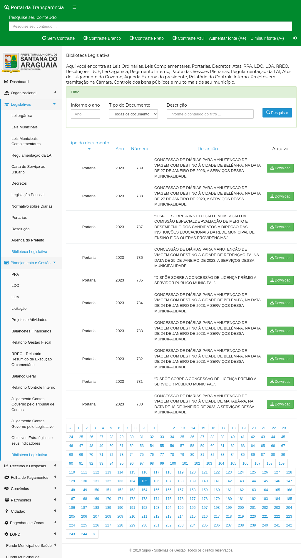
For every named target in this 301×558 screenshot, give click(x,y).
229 (132, 525)
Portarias (19, 217)
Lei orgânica (21, 115)
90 (71, 463)
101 (185, 463)
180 (229, 499)
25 (81, 437)
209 (120, 516)
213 (168, 516)
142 (229, 481)
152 (120, 490)
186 (72, 508)
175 (168, 499)
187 (84, 508)
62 (233, 446)
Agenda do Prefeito (27, 240)
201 (253, 508)
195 (180, 508)
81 (202, 455)
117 (156, 472)
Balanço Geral (23, 376)
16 (213, 428)
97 (142, 463)
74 (131, 455)
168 (84, 499)
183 (265, 499)
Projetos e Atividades (29, 319)
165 (277, 490)
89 (283, 455)
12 (173, 428)
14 (193, 428)
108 (269, 463)
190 (120, 508)
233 (180, 525)
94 (111, 463)
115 (132, 472)
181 (241, 499)
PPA (15, 274)
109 (282, 463)
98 (152, 463)
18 (233, 428)
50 (111, 446)
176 (180, 499)
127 (277, 472)
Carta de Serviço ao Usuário (28, 169)
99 (162, 463)
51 (121, 446)
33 (162, 437)
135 (144, 481)
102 (197, 463)
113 (108, 472)
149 (84, 490)
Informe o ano (85, 105)
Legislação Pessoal (27, 195)
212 (156, 516)
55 (162, 446)
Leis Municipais (24, 127)
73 (121, 455)
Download (280, 168)
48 (91, 446)
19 (243, 428)
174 (156, 499)
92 (91, 463)
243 (72, 534)
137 (168, 481)
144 (253, 481)
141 (217, 481)
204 (289, 508)
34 (172, 437)
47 (81, 446)
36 (192, 437)
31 (142, 437)
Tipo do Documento (129, 105)
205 (72, 516)
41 (243, 437)
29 (121, 437)
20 (253, 428)
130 (84, 481)
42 (253, 437)
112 (96, 472)
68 (71, 455)
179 (217, 499)
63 (243, 446)
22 (274, 428)
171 (120, 499)
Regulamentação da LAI (31, 155)
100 (173, 463)
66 (273, 446)
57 (182, 446)
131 (96, 481)
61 (222, 446)
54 (152, 446)
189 (108, 508)
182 (253, 499)
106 (245, 463)
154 (144, 490)
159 (205, 490)
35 (182, 437)
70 (91, 455)
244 (84, 534)
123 (229, 472)
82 (212, 455)
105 (233, 463)
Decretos (19, 183)
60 (212, 446)
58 (192, 446)
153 (132, 490)
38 (212, 437)
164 (265, 490)
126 (265, 472)
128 (289, 472)
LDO (15, 285)
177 (192, 499)
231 (156, 525)
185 (289, 499)
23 (284, 428)
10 (153, 428)
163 (253, 490)
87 (263, 455)
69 (81, 455)
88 (273, 455)
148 (72, 490)
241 (277, 525)
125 (253, 472)
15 (203, 428)
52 (131, 446)
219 (241, 516)
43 (263, 437)
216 (205, 516)
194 (168, 508)
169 (96, 499)
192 (144, 508)
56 (172, 446)
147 (289, 481)
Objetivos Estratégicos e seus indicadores (32, 441)
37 (202, 437)
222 (277, 516)
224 (72, 525)
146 (277, 481)
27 (101, 437)
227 (108, 525)
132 (108, 481)
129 (72, 481)
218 (229, 516)
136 (156, 481)
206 (84, 516)
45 (283, 437)
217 (217, 516)
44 (273, 437)
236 (217, 525)
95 (121, 463)
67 (283, 446)
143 (241, 481)
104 (221, 463)
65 (263, 446)
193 (156, 508)
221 (265, 516)
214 (180, 516)
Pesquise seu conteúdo (33, 17)
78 (172, 455)
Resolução (20, 229)
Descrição (177, 105)
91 (81, 463)
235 (205, 525)
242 (289, 525)
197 (205, 508)
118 (168, 472)
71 (101, 455)
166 (289, 490)
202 (265, 508)
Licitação (18, 308)
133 (120, 481)
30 (131, 437)
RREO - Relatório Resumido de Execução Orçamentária (31, 359)
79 (182, 455)
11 (163, 428)
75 (142, 455)
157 (180, 490)
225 (84, 525)
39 (222, 437)
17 (223, 428)
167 (72, 499)
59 (202, 446)
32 (152, 437)
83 (222, 455)
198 (217, 508)
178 (205, 499)
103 (209, 463)
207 (96, 516)
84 (233, 455)
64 (253, 446)
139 (192, 481)
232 (168, 525)
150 (96, 490)
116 (144, 472)
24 (71, 437)
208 (108, 516)
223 (289, 516)
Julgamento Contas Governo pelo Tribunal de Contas (32, 404)
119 (180, 472)
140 (205, 481)
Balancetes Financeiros (31, 331)
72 (111, 455)
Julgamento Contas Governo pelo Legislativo (32, 424)
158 (192, 490)
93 (101, 463)
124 (241, 472)
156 (168, 490)
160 (217, 490)
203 (277, 508)
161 (229, 490)
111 (84, 472)
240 (265, 525)
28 (111, 437)
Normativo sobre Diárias (31, 206)
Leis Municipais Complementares (26, 141)
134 (132, 481)
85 (243, 455)
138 (180, 481)
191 (132, 508)
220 (253, 516)
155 (156, 490)
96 (131, 463)
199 (229, 508)
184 (277, 499)
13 (183, 428)
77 (162, 455)
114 (120, 472)
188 (96, 508)
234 (192, 525)
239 (253, 525)
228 (120, 525)
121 (205, 472)
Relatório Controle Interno (33, 387)
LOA (15, 297)
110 (72, 472)
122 (217, 472)
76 (152, 455)
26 (91, 437)
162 (241, 490)
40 (233, 437)
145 (265, 481)
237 (229, 525)
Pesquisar (277, 112)
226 (96, 525)
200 (241, 508)
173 (144, 499)
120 (192, 472)
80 (192, 455)
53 (142, 446)
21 (264, 428)
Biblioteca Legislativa (29, 251)
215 (192, 516)
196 (192, 508)
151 (108, 490)
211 (144, 516)
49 (101, 446)
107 (257, 463)
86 (253, 455)
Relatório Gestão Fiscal (31, 342)
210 (132, 516)
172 (132, 499)
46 (71, 446)
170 (108, 499)
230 (144, 525)
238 (241, 525)
